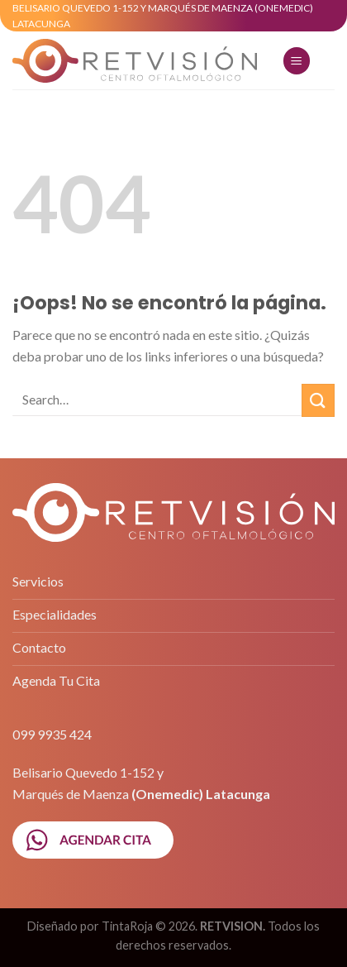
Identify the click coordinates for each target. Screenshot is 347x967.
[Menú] (296, 60)
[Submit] (318, 400)
